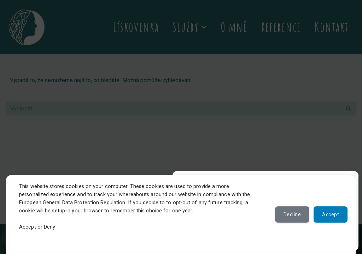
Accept (330, 214)
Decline (292, 214)
